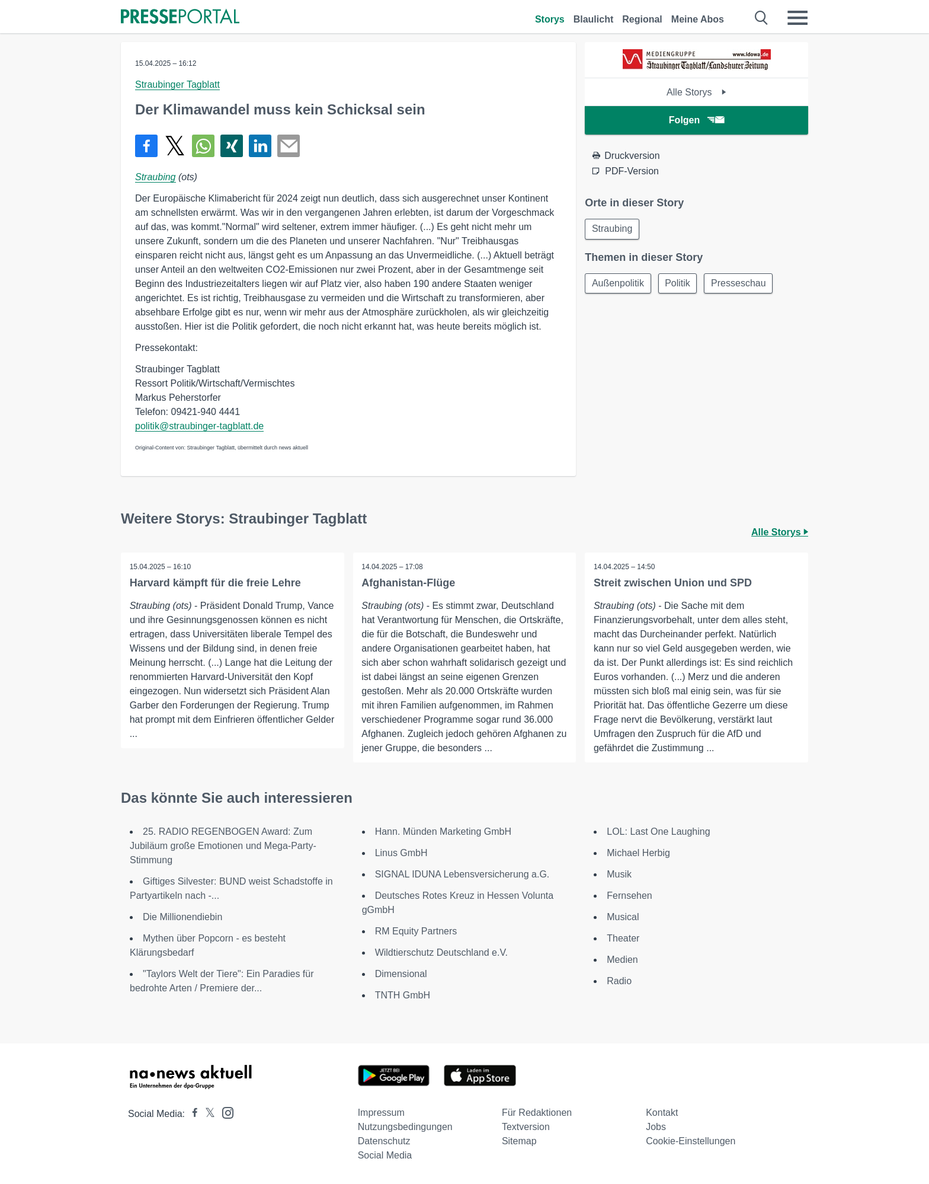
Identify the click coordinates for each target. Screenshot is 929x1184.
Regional (642, 19)
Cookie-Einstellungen (690, 1141)
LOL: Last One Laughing (658, 831)
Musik (619, 874)
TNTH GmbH (402, 995)
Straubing (155, 177)
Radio (619, 981)
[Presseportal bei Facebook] (191, 1114)
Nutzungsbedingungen (405, 1127)
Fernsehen (629, 896)
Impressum (381, 1113)
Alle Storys (696, 92)
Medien (622, 960)
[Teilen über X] (175, 146)
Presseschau (742, 284)
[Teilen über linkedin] (260, 146)
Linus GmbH (401, 853)
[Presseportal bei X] (206, 1114)
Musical (623, 917)
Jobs (656, 1127)
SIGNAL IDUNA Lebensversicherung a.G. (462, 874)
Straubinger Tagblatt (177, 84)
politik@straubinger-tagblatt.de (199, 426)
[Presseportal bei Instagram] (224, 1112)
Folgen (696, 120)
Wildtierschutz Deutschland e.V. (441, 952)
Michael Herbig (638, 853)
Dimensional (401, 974)
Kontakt (662, 1113)
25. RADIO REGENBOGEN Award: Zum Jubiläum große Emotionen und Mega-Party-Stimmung (223, 845)
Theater (623, 938)
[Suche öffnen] (761, 17)
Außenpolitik (618, 284)
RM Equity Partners (416, 931)
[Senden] (288, 146)
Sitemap (519, 1141)
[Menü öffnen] (797, 17)
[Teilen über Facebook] (146, 146)
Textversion (526, 1127)
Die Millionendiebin (182, 917)
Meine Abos (697, 19)
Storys (550, 19)
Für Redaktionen (537, 1113)
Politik (680, 284)
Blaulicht (594, 19)
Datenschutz (384, 1141)
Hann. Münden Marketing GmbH (443, 831)
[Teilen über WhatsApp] (203, 146)
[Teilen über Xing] (231, 146)
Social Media (385, 1155)
